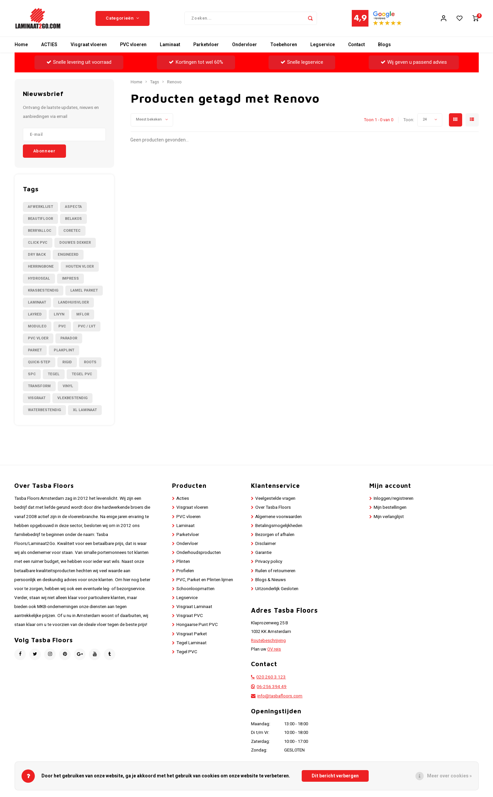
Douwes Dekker (75, 242)
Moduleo (37, 326)
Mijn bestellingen (390, 507)
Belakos (73, 218)
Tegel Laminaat (191, 643)
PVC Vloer (38, 338)
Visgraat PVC (189, 615)
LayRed (35, 314)
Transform (39, 386)
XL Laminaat (85, 410)
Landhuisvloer (73, 302)
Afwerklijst (40, 207)
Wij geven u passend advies (414, 62)
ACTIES (49, 44)
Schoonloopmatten (195, 588)
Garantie (263, 552)
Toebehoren (283, 44)
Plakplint (64, 350)
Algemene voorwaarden (278, 516)
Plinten (183, 561)
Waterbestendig (44, 410)
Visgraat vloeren (89, 44)
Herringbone (41, 266)
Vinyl (68, 386)
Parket (35, 350)
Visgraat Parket (191, 634)
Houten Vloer (80, 266)
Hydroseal (39, 278)
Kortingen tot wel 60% (196, 62)
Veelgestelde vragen (275, 498)
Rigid (67, 362)
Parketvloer (206, 44)
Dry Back (37, 254)
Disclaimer (265, 543)
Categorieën (122, 18)
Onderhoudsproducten (198, 552)
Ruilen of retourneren (275, 571)
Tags (154, 82)
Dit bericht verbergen (335, 775)
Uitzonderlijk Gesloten (276, 588)
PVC (62, 326)
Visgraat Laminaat (194, 606)
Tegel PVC (82, 374)
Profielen (185, 571)
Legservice (322, 44)
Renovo (174, 82)
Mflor (82, 314)
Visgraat (36, 398)
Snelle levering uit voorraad (78, 62)
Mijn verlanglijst (389, 516)
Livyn (59, 314)
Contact (356, 44)
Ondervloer (244, 44)
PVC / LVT (86, 326)
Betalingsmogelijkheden (278, 525)
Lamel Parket (84, 290)
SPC (32, 374)
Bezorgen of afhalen (274, 534)
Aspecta (73, 207)
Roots (90, 362)
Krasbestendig (43, 290)
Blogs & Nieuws (270, 579)
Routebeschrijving (268, 640)
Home (21, 44)
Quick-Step (39, 362)
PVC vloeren (133, 44)
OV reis (274, 649)
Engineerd (68, 254)
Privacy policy (268, 561)
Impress (70, 278)
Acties (182, 498)
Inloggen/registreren (393, 498)
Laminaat (170, 44)
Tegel (54, 374)
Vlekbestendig (72, 398)
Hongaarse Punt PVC (197, 624)
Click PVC (37, 242)
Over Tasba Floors (273, 507)
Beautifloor (40, 218)
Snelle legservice (301, 62)
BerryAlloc (39, 230)
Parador (68, 338)
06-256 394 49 (271, 686)
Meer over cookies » (449, 775)
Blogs (384, 44)
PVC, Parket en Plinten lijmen (204, 579)
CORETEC (72, 230)
